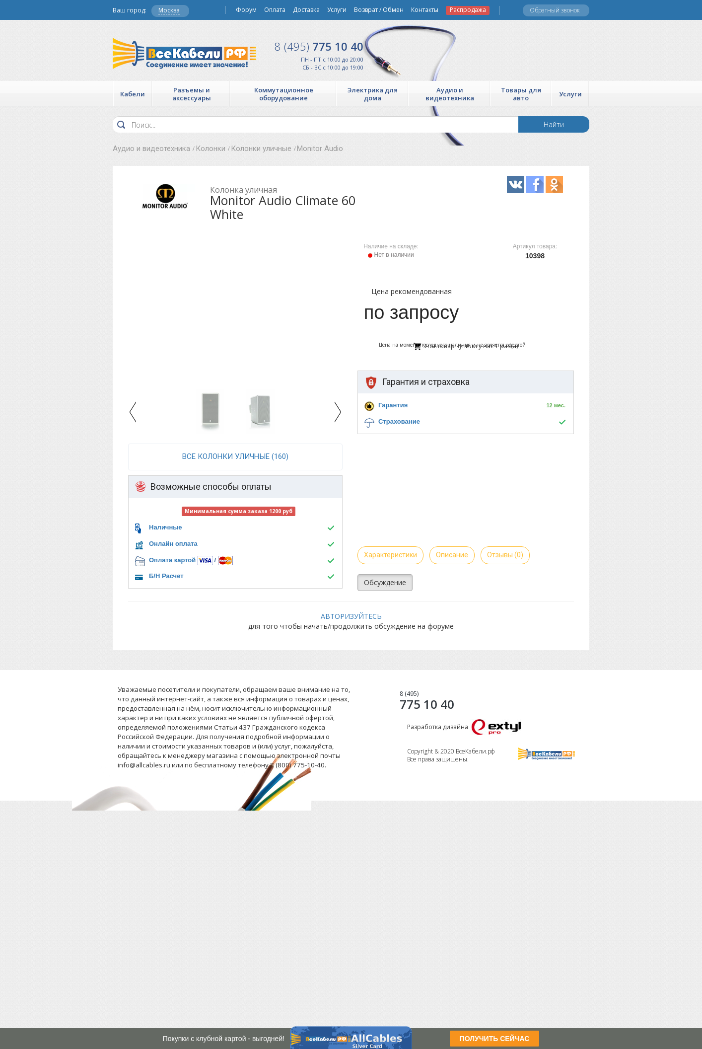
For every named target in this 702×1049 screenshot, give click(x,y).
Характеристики (390, 555)
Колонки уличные (261, 148)
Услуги (337, 10)
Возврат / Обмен (379, 10)
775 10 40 (319, 46)
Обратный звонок (555, 10)
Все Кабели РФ (184, 53)
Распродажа (468, 10)
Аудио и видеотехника (151, 148)
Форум (246, 10)
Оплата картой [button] (172, 560)
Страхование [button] (399, 421)
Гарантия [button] (393, 405)
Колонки (210, 148)
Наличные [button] (165, 527)
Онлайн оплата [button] (173, 543)
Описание (452, 555)
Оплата (274, 10)
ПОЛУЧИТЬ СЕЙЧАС (495, 1039)
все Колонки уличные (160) (235, 456)
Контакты (424, 10)
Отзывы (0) (505, 555)
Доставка (306, 10)
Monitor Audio (320, 148)
